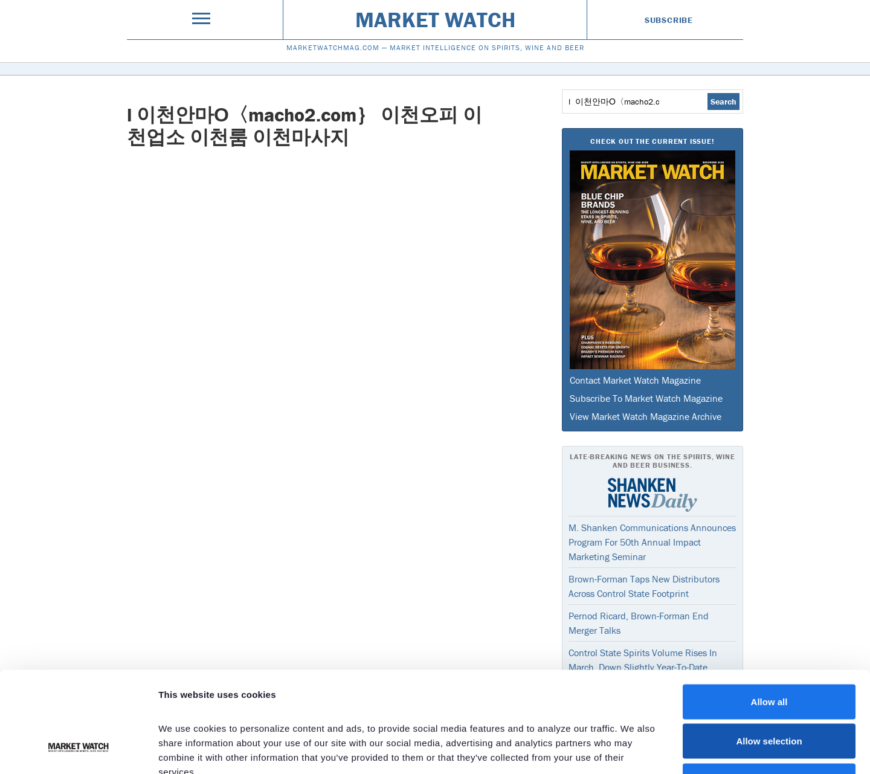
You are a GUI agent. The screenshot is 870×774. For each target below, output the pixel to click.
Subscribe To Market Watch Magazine (646, 398)
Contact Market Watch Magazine (635, 380)
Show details (634, 750)
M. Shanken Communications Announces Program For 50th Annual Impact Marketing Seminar (652, 542)
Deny (769, 694)
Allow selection (769, 655)
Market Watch (435, 19)
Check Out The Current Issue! (652, 141)
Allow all (769, 615)
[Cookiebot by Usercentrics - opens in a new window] (78, 750)
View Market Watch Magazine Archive (645, 416)
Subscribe (669, 20)
